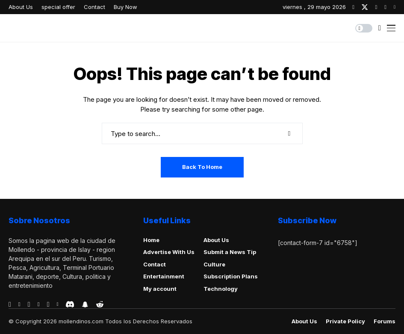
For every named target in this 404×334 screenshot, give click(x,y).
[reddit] (99, 304)
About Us (216, 239)
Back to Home (202, 166)
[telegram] (29, 304)
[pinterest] (385, 7)
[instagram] (376, 7)
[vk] (57, 304)
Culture (214, 264)
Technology (220, 288)
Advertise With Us (169, 251)
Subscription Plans (230, 276)
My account (160, 288)
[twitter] (365, 7)
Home (151, 239)
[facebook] (353, 7)
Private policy (345, 321)
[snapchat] (85, 304)
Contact (154, 264)
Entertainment (163, 276)
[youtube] (394, 7)
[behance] (19, 304)
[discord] (70, 304)
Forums (384, 321)
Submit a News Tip (229, 251)
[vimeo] (39, 304)
